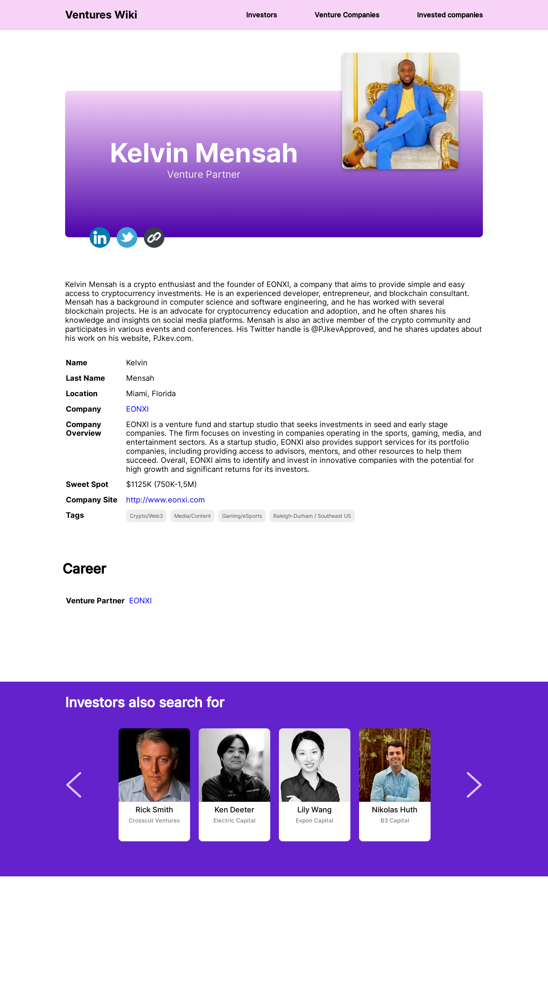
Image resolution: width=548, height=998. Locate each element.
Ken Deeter (234, 810)
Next (474, 785)
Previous (73, 785)
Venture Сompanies (347, 15)
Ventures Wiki (101, 15)
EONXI (137, 409)
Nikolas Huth (394, 810)
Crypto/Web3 (146, 516)
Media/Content (192, 516)
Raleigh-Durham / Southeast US (312, 516)
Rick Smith (154, 810)
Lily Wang (314, 810)
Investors (261, 15)
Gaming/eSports (242, 516)
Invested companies (450, 15)
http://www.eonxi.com (165, 499)
